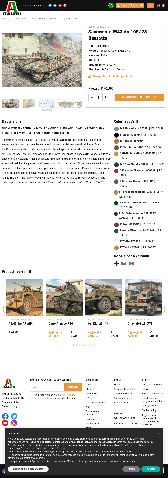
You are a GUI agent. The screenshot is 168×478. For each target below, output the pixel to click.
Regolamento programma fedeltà (152, 400)
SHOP (145, 380)
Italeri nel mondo (123, 394)
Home (5, 19)
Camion (90, 419)
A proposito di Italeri (125, 389)
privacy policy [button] (37, 458)
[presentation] (55, 410)
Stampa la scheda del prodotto (110, 76)
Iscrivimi (73, 387)
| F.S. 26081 (142, 147)
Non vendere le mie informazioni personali (109, 451)
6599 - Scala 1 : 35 (59, 320)
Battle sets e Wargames (93, 413)
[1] (74, 345)
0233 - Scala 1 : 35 (139, 320)
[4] (83, 345)
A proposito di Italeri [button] (33, 6)
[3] (80, 345)
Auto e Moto (92, 424)
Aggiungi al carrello (139, 97)
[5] (85, 345)
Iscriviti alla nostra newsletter (50, 380)
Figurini (89, 398)
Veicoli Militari (19, 19)
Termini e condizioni (152, 394)
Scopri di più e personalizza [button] (28, 469)
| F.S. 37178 (142, 128)
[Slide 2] (29, 103)
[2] (77, 345)
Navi (88, 407)
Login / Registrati (130, 5)
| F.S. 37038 (138, 135)
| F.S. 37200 (142, 164)
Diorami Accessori (95, 403)
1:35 (32, 19)
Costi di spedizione (152, 385)
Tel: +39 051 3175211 (126, 418)
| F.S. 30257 (138, 247)
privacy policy (67, 395)
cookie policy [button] (146, 442)
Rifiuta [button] (131, 469)
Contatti (119, 414)
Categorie (92, 380)
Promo (145, 389)
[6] (88, 345)
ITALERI (118, 380)
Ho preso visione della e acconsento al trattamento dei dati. (54, 397)
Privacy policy (149, 406)
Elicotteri (90, 389)
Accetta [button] (151, 469)
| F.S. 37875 (138, 241)
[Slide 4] (65, 103)
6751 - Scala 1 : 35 (99, 27)
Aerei (89, 385)
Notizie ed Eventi (123, 398)
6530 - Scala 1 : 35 (20, 320)
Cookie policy (149, 410)
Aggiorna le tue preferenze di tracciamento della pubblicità (151, 420)
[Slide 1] (10, 103)
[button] (3, 309)
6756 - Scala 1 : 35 (99, 320)
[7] (91, 345)
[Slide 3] (47, 103)
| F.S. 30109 (137, 224)
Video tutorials (121, 403)
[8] (94, 345)
